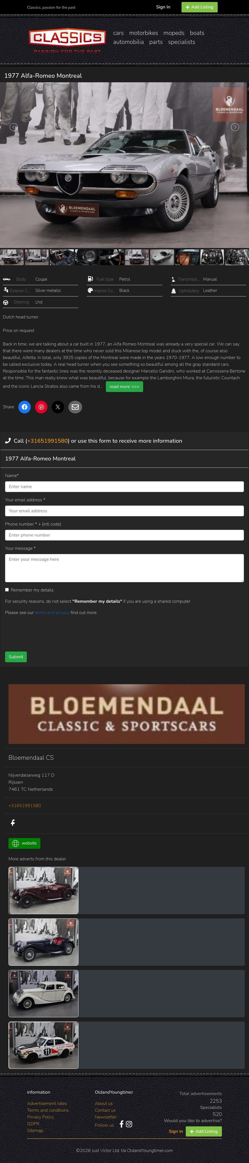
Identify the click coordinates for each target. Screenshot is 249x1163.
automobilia (128, 42)
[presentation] (110, 632)
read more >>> (124, 387)
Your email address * (25, 500)
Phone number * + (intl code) (33, 524)
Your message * (20, 548)
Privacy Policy (40, 1117)
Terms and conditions (48, 1110)
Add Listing (199, 7)
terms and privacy (53, 613)
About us (104, 1103)
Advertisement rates (47, 1103)
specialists (181, 42)
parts (156, 42)
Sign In (163, 7)
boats (197, 33)
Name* (12, 476)
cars (118, 33)
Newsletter (106, 1117)
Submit (16, 657)
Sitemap (35, 1130)
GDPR (33, 1124)
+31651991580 (47, 441)
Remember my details (32, 590)
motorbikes (143, 33)
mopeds (174, 33)
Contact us (105, 1110)
